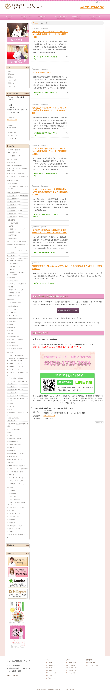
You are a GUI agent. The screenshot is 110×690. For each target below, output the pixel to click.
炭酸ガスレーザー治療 (14, 528)
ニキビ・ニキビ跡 (13, 315)
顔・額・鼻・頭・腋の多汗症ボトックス (17, 536)
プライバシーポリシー (14, 135)
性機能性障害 (11, 220)
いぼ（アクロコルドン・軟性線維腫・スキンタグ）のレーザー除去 (17, 359)
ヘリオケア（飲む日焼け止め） (16, 389)
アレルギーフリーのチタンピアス (17, 173)
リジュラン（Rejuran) (14, 513)
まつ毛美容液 (12, 490)
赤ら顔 (10, 409)
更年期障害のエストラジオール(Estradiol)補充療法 (15, 273)
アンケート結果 (63, 17)
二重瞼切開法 (12, 519)
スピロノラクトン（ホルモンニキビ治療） (17, 374)
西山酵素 (11, 286)
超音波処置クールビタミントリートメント (17, 414)
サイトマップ (12, 138)
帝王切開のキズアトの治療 (15, 210)
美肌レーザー (12, 406)
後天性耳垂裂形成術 (14, 336)
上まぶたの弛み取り (14, 516)
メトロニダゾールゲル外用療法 (16, 395)
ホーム (13, 17)
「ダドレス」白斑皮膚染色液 (16, 355)
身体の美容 (11, 463)
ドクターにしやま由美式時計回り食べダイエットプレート (17, 382)
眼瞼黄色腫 (11, 447)
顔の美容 (10, 487)
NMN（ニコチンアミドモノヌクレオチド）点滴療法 (17, 251)
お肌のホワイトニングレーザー (16, 366)
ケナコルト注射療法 (14, 198)
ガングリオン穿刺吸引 (14, 429)
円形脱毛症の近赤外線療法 (15, 318)
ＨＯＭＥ (10, 71)
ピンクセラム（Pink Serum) (16, 477)
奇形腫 (10, 435)
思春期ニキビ (12, 327)
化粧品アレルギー (13, 321)
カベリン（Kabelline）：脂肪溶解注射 (18, 468)
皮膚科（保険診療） (13, 306)
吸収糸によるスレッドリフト (16, 525)
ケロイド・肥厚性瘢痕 (14, 201)
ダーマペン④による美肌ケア (16, 378)
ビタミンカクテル (13, 263)
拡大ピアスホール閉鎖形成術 (16, 339)
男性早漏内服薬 (12, 235)
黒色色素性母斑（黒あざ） (15, 459)
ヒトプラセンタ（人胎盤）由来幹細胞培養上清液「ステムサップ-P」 (17, 259)
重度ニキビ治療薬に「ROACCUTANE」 (13, 419)
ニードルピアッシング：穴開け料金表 (18, 176)
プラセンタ (11, 269)
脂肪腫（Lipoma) (13, 456)
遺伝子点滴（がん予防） (15, 292)
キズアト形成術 (12, 493)
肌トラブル (11, 330)
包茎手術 (11, 226)
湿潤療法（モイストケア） (15, 213)
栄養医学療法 (12, 277)
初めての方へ (50, 665)
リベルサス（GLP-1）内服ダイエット (18, 480)
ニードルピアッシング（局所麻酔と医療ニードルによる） (17, 170)
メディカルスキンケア (14, 392)
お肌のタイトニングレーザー (16, 363)
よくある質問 (70, 665)
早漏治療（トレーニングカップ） (17, 229)
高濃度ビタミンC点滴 (14, 295)
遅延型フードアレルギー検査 (16, 289)
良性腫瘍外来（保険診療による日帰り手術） (17, 425)
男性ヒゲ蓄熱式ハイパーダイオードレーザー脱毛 (17, 187)
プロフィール (97, 17)
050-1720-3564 (49, 416)
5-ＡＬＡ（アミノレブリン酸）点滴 (18, 241)
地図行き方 (80, 17)
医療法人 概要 (12, 132)
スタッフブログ (12, 162)
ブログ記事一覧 (71, 670)
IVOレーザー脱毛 (13, 183)
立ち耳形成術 (12, 342)
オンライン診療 (12, 159)
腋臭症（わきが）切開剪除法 (16, 216)
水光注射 (11, 403)
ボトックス (11, 510)
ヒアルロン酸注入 (13, 496)
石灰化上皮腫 (12, 450)
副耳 (10, 432)
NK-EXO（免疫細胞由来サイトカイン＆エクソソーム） (17, 246)
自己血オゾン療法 (13, 280)
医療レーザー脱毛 (13, 180)
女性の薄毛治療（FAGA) (15, 302)
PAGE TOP (99, 422)
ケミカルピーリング (14, 369)
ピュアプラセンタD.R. (14, 266)
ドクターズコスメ (13, 386)
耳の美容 (10, 334)
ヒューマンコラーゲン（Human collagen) (16, 503)
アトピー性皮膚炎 (13, 309)
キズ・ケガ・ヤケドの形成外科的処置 (18, 195)
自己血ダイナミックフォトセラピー (18, 283)
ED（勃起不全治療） (14, 223)
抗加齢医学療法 (12, 238)
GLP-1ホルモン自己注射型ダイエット (18, 465)
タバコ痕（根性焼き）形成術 (16, 471)
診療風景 (46, 17)
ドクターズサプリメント (15, 255)
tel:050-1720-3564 (92, 7)
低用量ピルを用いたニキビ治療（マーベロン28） (17, 399)
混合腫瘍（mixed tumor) (15, 444)
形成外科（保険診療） (14, 192)
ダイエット (11, 474)
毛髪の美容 (11, 299)
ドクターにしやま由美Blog (15, 165)
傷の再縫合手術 (12, 207)
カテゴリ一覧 (70, 673)
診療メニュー (29, 17)
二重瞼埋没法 (12, 522)
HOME (35, 23)
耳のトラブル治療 (13, 345)
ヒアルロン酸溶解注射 (14, 499)
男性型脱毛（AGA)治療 (14, 232)
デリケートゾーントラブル (15, 204)
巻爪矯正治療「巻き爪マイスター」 (18, 483)
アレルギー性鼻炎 (13, 312)
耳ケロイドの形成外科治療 (15, 348)
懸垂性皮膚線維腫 (13, 441)
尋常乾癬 (11, 324)
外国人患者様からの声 (14, 155)
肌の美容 (10, 352)
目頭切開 (11, 531)
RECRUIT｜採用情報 (14, 150)
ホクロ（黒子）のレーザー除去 (16, 507)
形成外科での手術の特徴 (15, 438)
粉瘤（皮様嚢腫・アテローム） (16, 453)
